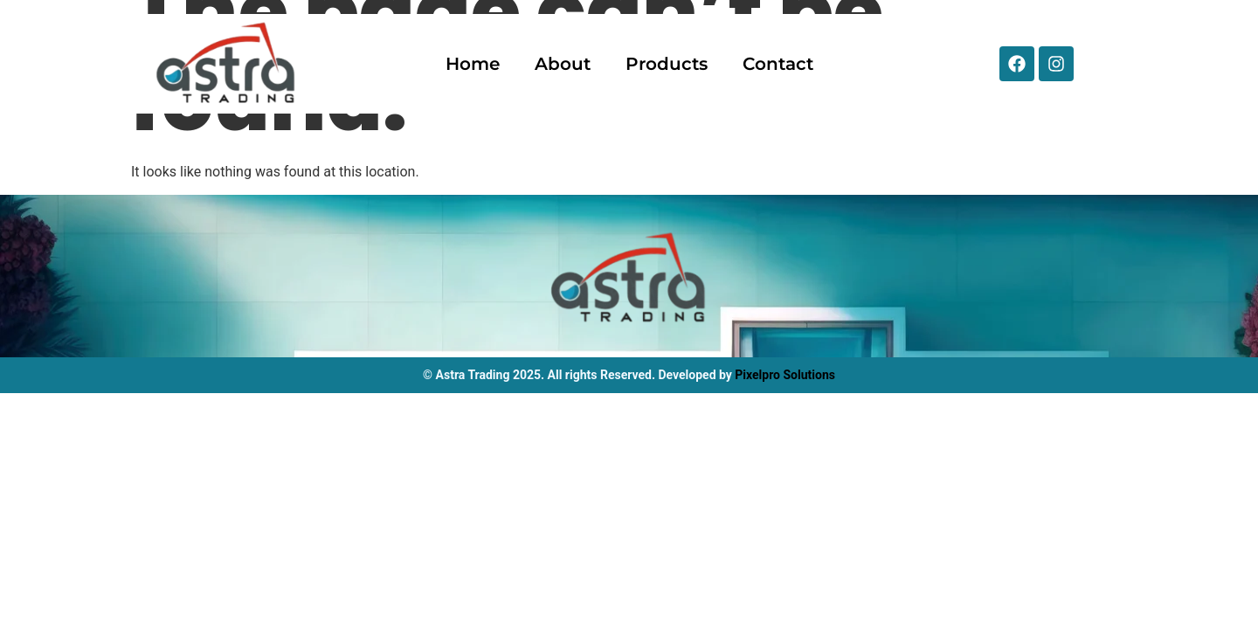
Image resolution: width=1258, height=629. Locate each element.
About (563, 63)
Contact (778, 63)
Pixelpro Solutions (785, 375)
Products (667, 63)
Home (473, 63)
